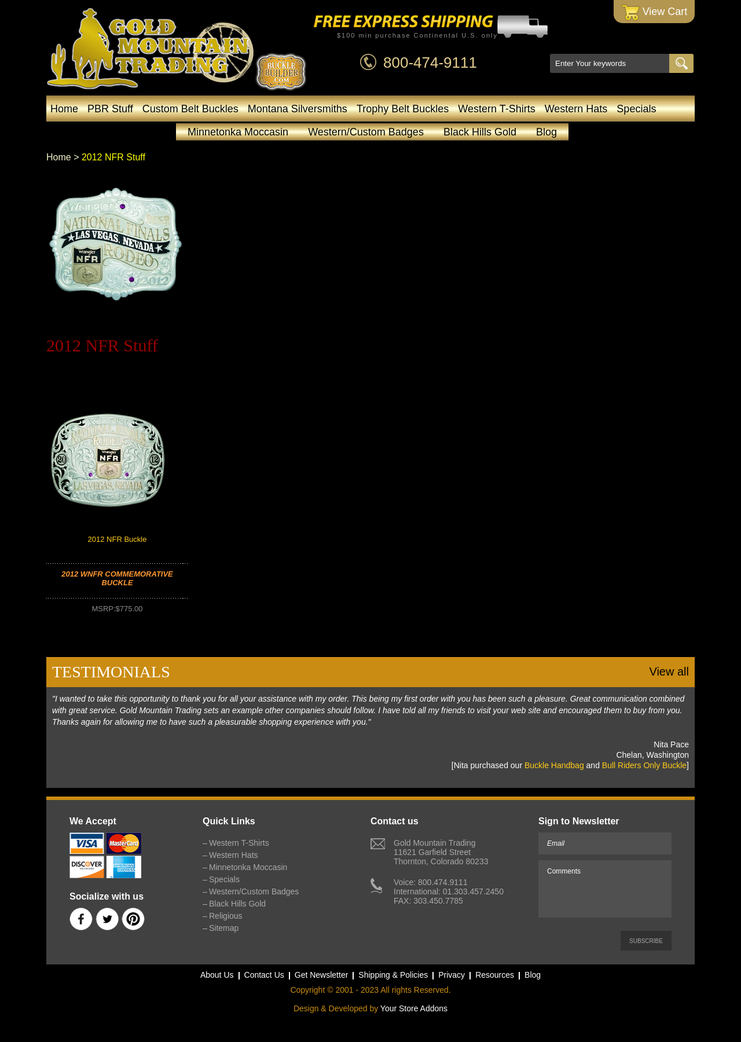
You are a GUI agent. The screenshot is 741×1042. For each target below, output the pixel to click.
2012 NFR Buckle (117, 539)
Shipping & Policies (393, 974)
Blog (546, 132)
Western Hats (576, 109)
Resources (494, 974)
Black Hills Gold (479, 132)
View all (669, 671)
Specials (636, 109)
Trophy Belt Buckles (403, 109)
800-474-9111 (430, 62)
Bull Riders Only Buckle (644, 765)
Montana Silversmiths (297, 109)
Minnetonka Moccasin (238, 132)
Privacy (451, 974)
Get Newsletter (322, 974)
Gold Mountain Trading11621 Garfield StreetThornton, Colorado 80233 (441, 852)
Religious (226, 915)
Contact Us (264, 974)
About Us (217, 974)
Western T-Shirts (496, 109)
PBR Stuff (110, 109)
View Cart (654, 12)
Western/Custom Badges (366, 132)
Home (64, 109)
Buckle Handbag (554, 765)
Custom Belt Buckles (190, 109)
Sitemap (224, 928)
